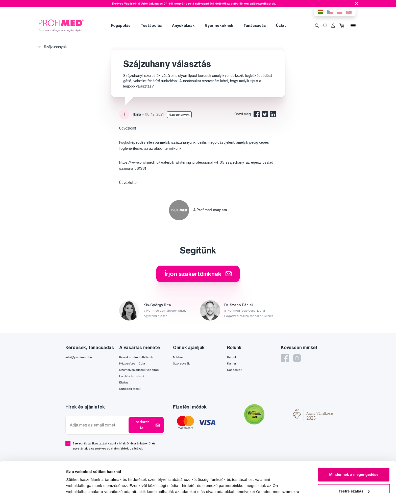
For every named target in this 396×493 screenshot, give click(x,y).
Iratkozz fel (147, 425)
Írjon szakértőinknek (197, 274)
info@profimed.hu (78, 357)
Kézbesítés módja (132, 363)
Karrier (231, 363)
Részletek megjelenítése (88, 483)
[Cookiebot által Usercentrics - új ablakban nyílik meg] (33, 483)
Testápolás (151, 25)
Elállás (123, 382)
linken (244, 3)
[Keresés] (317, 26)
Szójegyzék (181, 363)
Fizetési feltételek (132, 376)
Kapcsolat (234, 369)
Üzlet (281, 25)
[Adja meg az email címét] (98, 425)
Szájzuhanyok (52, 47)
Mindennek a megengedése (353, 446)
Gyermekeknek (219, 25)
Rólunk (232, 357)
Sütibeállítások (130, 388)
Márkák (178, 357)
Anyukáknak (183, 25)
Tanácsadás (254, 25)
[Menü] (353, 26)
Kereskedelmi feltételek (136, 357)
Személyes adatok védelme (139, 369)
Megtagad (354, 479)
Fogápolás (121, 25)
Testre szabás (354, 462)
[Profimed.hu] (61, 25)
